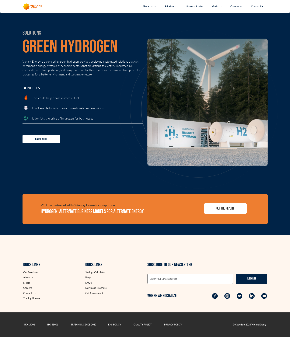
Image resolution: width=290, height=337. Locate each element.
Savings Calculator (95, 272)
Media (217, 6)
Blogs (88, 277)
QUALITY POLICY (143, 324)
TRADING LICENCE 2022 (83, 324)
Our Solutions (30, 272)
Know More (41, 139)
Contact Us (257, 6)
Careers (236, 6)
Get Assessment (94, 293)
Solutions (171, 6)
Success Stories (194, 6)
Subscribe (251, 278)
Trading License (31, 298)
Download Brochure (96, 287)
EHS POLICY (114, 324)
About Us (149, 6)
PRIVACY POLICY (173, 324)
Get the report (225, 208)
